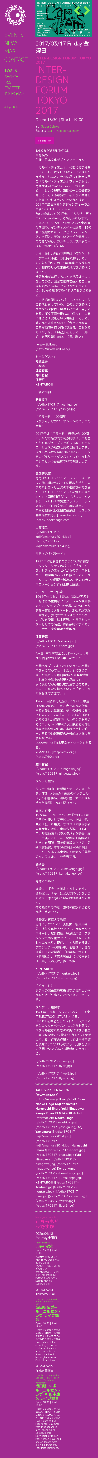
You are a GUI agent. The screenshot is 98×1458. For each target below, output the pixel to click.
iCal (49, 130)
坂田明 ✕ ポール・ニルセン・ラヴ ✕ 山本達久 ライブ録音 (48, 1387)
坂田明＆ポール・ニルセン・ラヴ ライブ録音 (48, 1309)
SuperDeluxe (52, 126)
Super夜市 (48, 1245)
